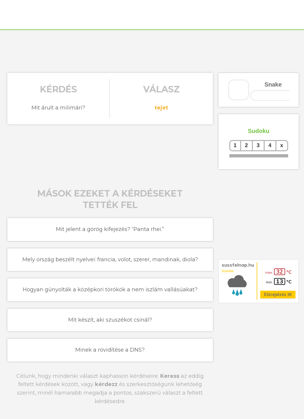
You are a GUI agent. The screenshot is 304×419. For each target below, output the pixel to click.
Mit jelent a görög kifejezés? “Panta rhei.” (110, 229)
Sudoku (258, 131)
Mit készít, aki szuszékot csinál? (110, 320)
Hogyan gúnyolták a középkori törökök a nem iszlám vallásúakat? (110, 289)
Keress (169, 376)
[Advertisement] (152, 50)
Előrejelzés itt (278, 294)
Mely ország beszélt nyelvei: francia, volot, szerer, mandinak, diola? (110, 259)
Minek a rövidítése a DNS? (110, 350)
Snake (273, 84)
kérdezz (106, 384)
